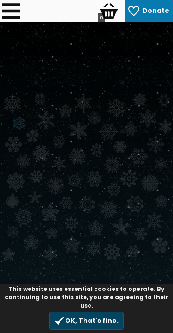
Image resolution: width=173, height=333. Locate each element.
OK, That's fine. (86, 321)
